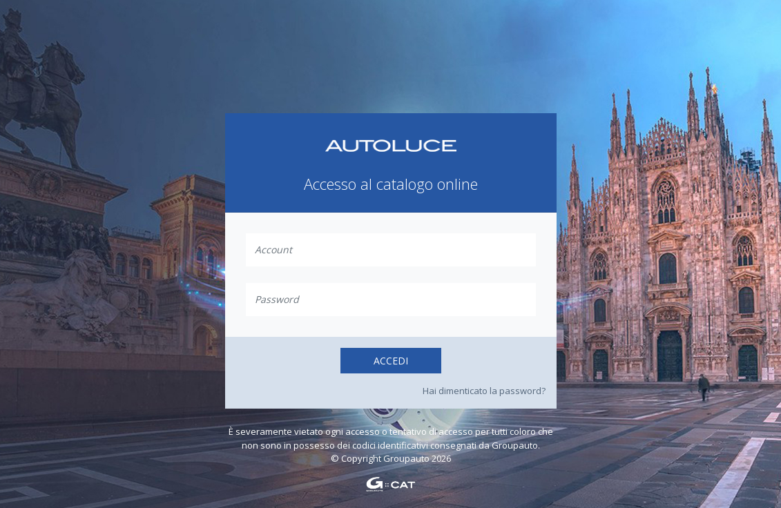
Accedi (391, 360)
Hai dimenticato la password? (484, 390)
